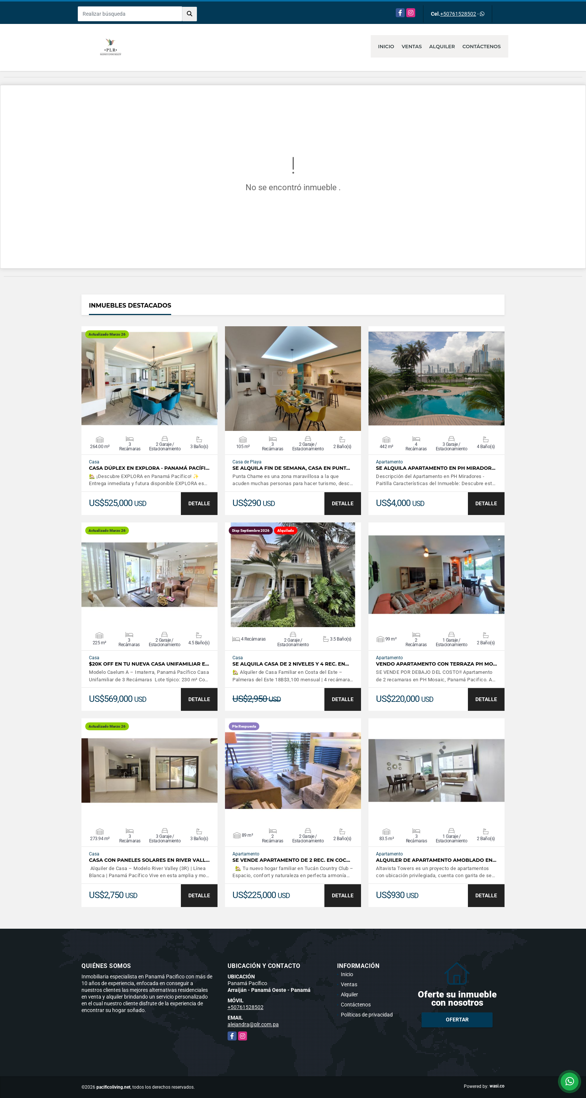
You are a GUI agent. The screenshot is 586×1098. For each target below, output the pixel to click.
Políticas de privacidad (367, 1015)
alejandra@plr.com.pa (253, 1024)
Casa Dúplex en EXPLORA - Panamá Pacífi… (149, 468)
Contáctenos (481, 46)
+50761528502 (458, 14)
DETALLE (199, 503)
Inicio (386, 46)
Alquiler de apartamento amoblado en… (436, 860)
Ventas (412, 46)
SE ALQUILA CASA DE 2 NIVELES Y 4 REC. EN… (290, 664)
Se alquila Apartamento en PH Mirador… (436, 468)
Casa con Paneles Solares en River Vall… (149, 860)
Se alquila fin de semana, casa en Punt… (291, 468)
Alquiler (442, 46)
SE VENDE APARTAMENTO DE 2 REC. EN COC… (291, 860)
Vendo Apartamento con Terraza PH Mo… (436, 664)
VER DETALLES (149, 378)
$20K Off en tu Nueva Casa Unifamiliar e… (149, 664)
